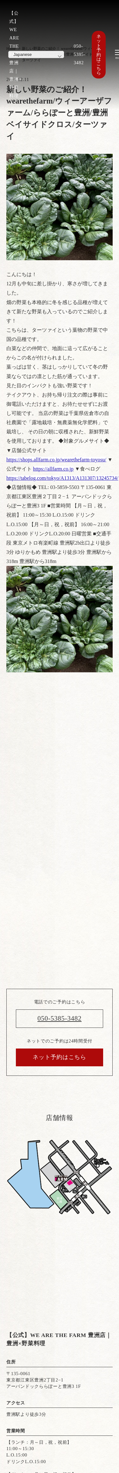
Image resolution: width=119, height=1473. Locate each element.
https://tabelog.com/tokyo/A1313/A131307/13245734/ (62, 478)
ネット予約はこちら (98, 55)
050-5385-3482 (79, 54)
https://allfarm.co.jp (53, 469)
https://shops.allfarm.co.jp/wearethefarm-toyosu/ (56, 459)
